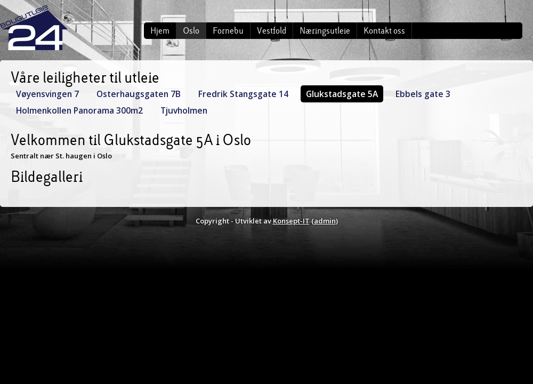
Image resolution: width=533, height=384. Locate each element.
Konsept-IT (291, 221)
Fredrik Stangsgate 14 (243, 94)
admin (325, 221)
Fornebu (228, 31)
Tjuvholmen (183, 110)
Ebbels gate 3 (422, 94)
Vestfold (271, 31)
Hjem (159, 31)
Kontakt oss (384, 31)
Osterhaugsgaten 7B (138, 94)
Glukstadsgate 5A (342, 94)
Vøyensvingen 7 (47, 94)
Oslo (191, 31)
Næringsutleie (325, 31)
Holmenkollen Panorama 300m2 (79, 110)
